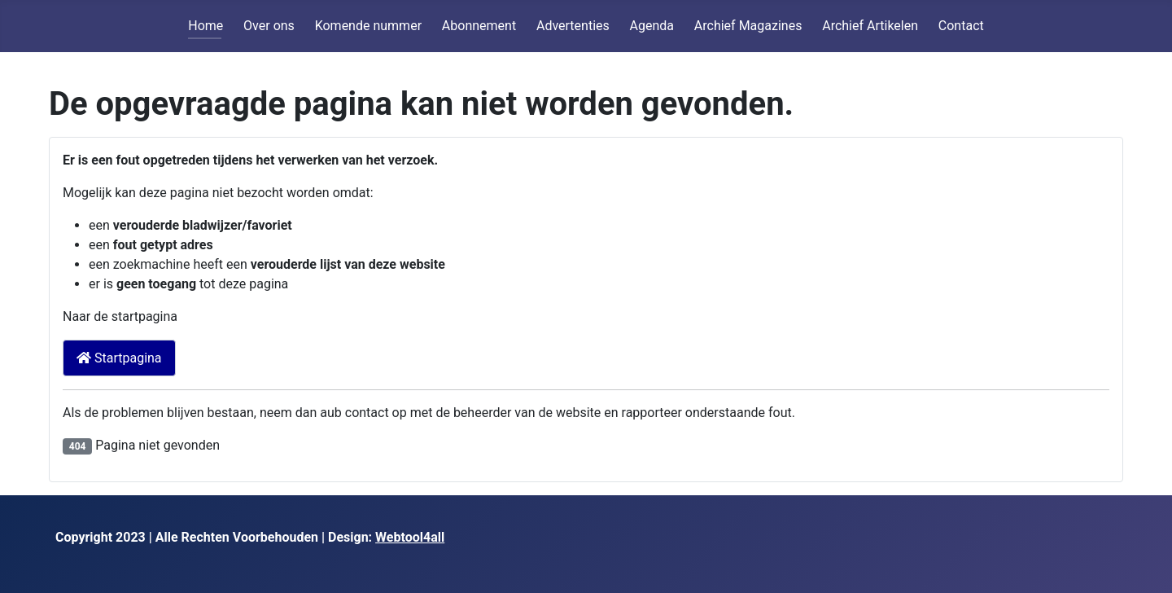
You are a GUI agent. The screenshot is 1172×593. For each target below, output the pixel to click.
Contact (961, 25)
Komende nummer (368, 25)
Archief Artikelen (870, 25)
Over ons (269, 25)
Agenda (652, 25)
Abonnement (479, 25)
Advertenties (573, 25)
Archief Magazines (748, 25)
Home (205, 25)
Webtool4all (409, 537)
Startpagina (119, 358)
